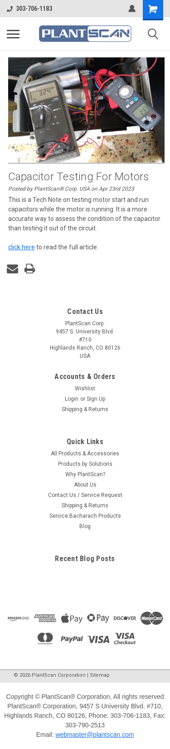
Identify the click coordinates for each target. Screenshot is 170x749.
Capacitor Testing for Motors (79, 176)
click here (21, 247)
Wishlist (85, 388)
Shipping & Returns (85, 409)
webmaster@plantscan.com (94, 734)
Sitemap (100, 675)
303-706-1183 (29, 8)
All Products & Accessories (85, 453)
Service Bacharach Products (85, 516)
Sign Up (96, 399)
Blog (85, 526)
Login (71, 399)
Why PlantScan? (85, 474)
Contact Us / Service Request (85, 495)
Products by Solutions (85, 464)
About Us (85, 485)
